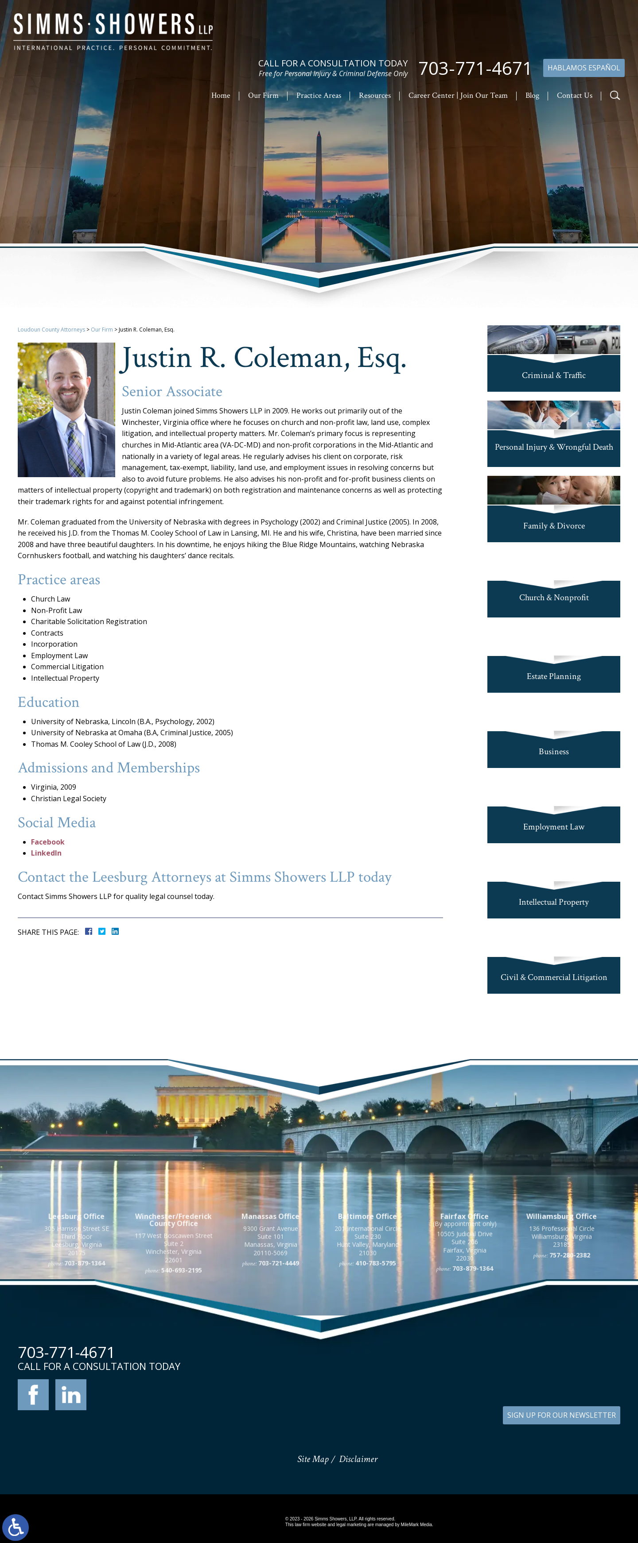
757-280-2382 (569, 1345)
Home (220, 95)
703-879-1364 (84, 1354)
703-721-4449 (278, 1354)
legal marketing (351, 1524)
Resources (375, 95)
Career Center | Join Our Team (458, 95)
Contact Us (574, 95)
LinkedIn (46, 853)
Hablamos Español (584, 68)
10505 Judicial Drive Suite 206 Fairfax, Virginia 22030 (465, 1336)
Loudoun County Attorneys (51, 329)
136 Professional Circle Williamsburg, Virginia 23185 (562, 1327)
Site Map (312, 1459)
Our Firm (263, 95)
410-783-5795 (375, 1354)
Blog (532, 95)
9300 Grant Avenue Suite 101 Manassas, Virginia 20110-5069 (270, 1331)
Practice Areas (318, 95)
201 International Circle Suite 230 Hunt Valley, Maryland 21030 (368, 1331)
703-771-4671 (475, 68)
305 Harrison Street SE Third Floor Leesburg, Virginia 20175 (76, 1331)
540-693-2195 (181, 1361)
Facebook (48, 842)
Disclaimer (358, 1459)
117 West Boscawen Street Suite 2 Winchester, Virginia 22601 (174, 1338)
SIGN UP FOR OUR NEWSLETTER (561, 1415)
